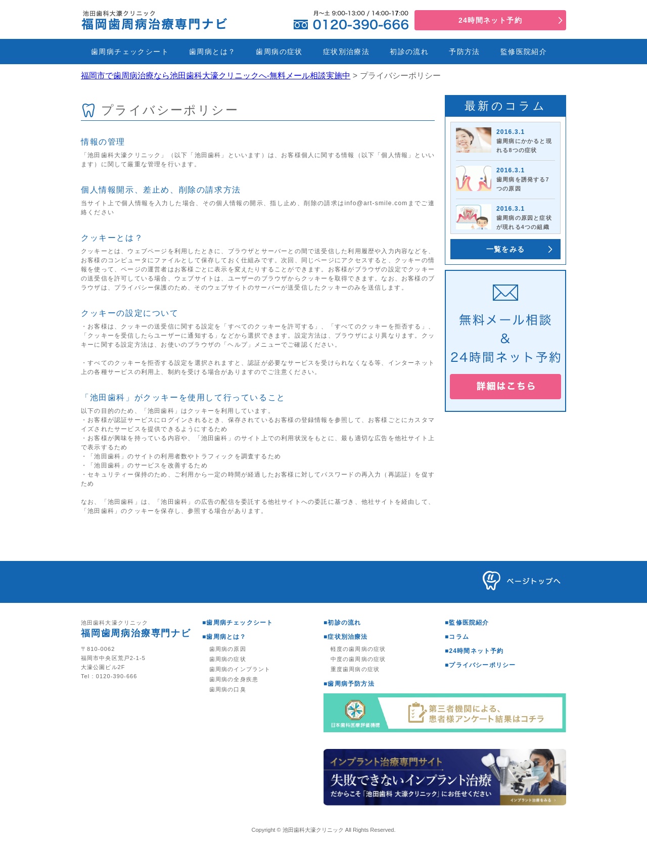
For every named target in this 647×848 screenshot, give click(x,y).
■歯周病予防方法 (349, 683)
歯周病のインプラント (239, 669)
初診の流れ (409, 52)
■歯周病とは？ (224, 636)
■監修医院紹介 (467, 622)
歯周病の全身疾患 (233, 679)
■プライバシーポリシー (480, 665)
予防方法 (464, 52)
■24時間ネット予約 (474, 650)
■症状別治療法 (346, 636)
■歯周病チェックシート (237, 622)
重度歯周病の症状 (355, 669)
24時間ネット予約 (490, 20)
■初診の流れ (342, 622)
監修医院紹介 (523, 52)
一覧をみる (505, 249)
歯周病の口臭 (227, 689)
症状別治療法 (346, 52)
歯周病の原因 (227, 649)
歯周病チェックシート (130, 52)
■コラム (457, 636)
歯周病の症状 (279, 52)
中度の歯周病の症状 (358, 659)
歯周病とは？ (212, 52)
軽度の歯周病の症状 (358, 649)
